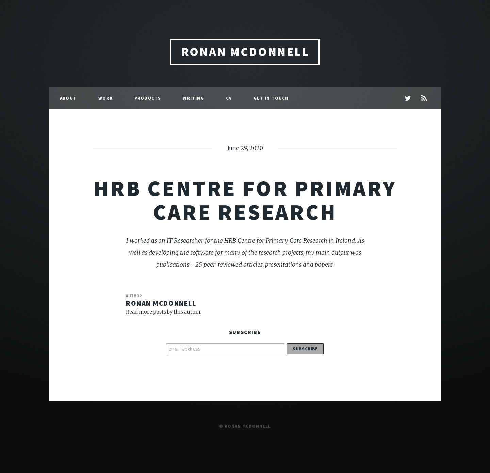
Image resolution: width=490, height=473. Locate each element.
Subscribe (245, 331)
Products (147, 98)
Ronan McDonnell (245, 52)
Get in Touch (271, 98)
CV (229, 98)
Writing (193, 98)
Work (105, 98)
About (68, 98)
